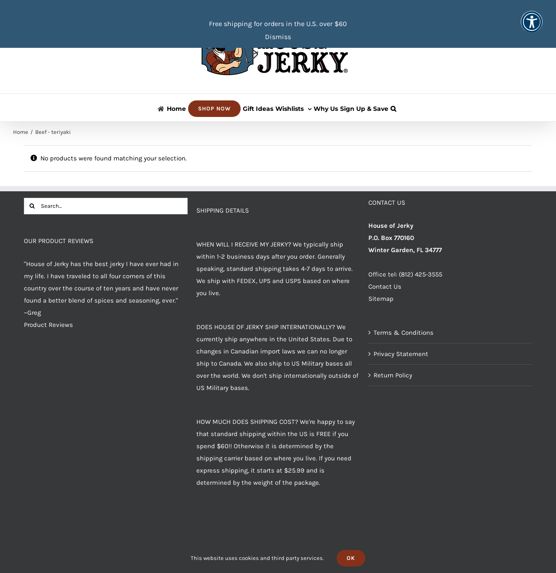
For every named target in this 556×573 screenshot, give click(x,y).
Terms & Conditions (404, 332)
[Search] (32, 206)
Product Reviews (48, 325)
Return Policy (393, 375)
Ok (351, 558)
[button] (393, 107)
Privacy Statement (401, 354)
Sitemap (381, 299)
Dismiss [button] (278, 37)
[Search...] (106, 206)
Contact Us (384, 286)
